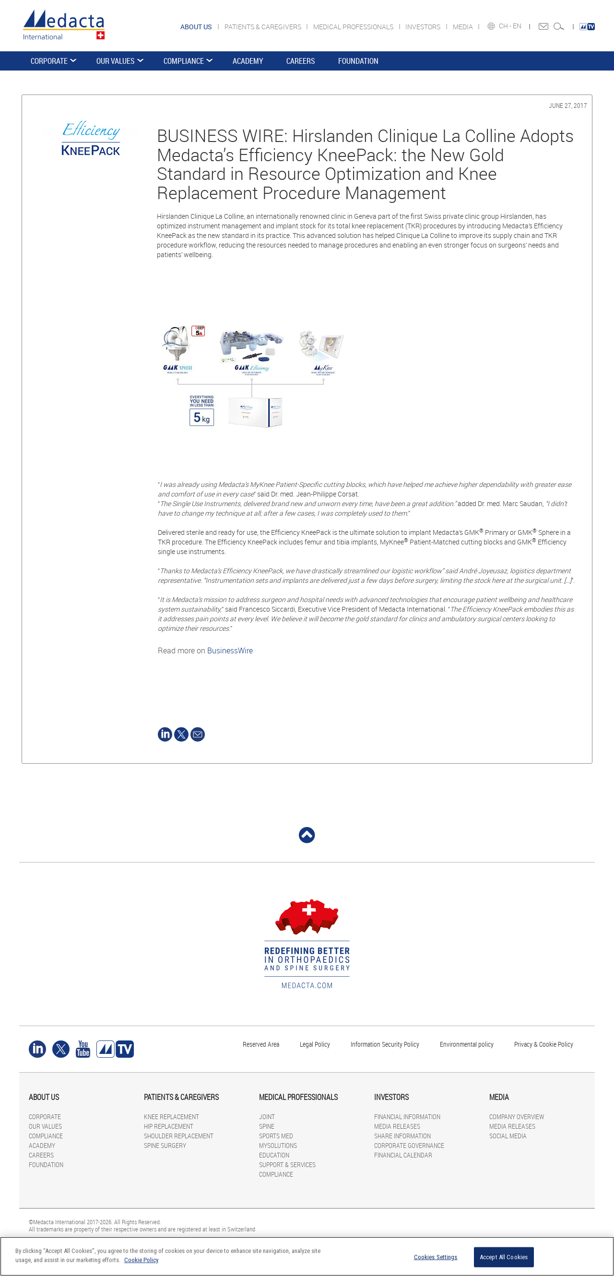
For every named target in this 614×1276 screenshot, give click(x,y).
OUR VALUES (115, 61)
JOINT (267, 1116)
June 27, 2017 (568, 105)
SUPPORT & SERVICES (287, 1164)
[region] (307, 1256)
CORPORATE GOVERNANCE (409, 1145)
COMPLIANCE (184, 61)
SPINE (266, 1126)
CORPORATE (49, 61)
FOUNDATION (358, 61)
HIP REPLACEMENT (168, 1126)
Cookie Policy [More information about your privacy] (141, 1260)
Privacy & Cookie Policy (543, 1044)
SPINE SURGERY (165, 1145)
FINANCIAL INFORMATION (407, 1116)
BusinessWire (230, 650)
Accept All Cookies (504, 1257)
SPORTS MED (276, 1135)
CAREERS (300, 61)
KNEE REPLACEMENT (171, 1116)
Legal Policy (315, 1044)
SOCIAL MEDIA (508, 1135)
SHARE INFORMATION (402, 1135)
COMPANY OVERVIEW (516, 1116)
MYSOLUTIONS (278, 1145)
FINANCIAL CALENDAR (403, 1154)
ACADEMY (248, 61)
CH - (506, 26)
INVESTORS (423, 26)
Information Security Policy (385, 1044)
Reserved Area (261, 1044)
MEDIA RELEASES (397, 1126)
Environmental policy (467, 1044)
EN (518, 26)
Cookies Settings (436, 1257)
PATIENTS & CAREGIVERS (263, 26)
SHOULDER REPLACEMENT (178, 1135)
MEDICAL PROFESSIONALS (354, 26)
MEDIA (463, 26)
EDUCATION (274, 1154)
